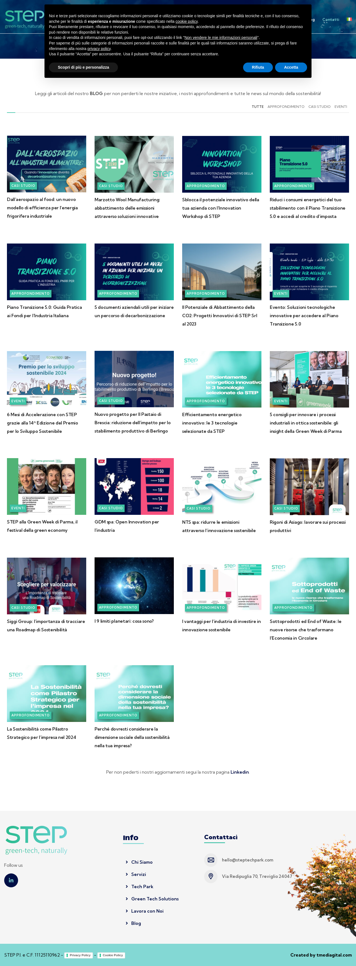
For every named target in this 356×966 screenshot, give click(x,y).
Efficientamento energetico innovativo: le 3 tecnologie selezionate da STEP (212, 423)
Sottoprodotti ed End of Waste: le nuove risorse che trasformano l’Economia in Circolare (305, 630)
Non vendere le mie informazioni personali (220, 921)
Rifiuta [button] (258, 950)
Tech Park (254, 19)
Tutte (258, 107)
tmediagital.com (334, 955)
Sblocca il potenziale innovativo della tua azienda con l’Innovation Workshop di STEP (220, 208)
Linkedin (240, 772)
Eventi (341, 107)
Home (157, 19)
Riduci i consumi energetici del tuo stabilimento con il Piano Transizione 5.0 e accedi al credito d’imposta (307, 208)
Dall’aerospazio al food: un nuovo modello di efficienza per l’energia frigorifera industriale (42, 208)
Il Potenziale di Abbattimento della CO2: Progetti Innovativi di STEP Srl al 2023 (219, 315)
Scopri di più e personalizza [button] (83, 950)
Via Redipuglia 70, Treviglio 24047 (257, 876)
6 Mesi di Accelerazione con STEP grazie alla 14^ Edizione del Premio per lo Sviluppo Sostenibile (42, 423)
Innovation (227, 19)
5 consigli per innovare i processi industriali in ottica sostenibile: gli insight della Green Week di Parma (306, 423)
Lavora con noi (285, 19)
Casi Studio (319, 107)
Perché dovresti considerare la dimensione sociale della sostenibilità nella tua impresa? (132, 737)
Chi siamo (179, 19)
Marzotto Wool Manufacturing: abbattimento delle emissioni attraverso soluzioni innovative (127, 208)
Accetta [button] (291, 950)
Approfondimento (286, 107)
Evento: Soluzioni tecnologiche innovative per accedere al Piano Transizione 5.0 (304, 315)
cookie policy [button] (186, 905)
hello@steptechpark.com (247, 860)
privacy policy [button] (99, 932)
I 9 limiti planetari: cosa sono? (124, 621)
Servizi (202, 19)
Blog (310, 19)
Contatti (330, 19)
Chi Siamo (139, 862)
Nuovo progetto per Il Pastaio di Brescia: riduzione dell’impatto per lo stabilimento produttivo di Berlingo (133, 422)
